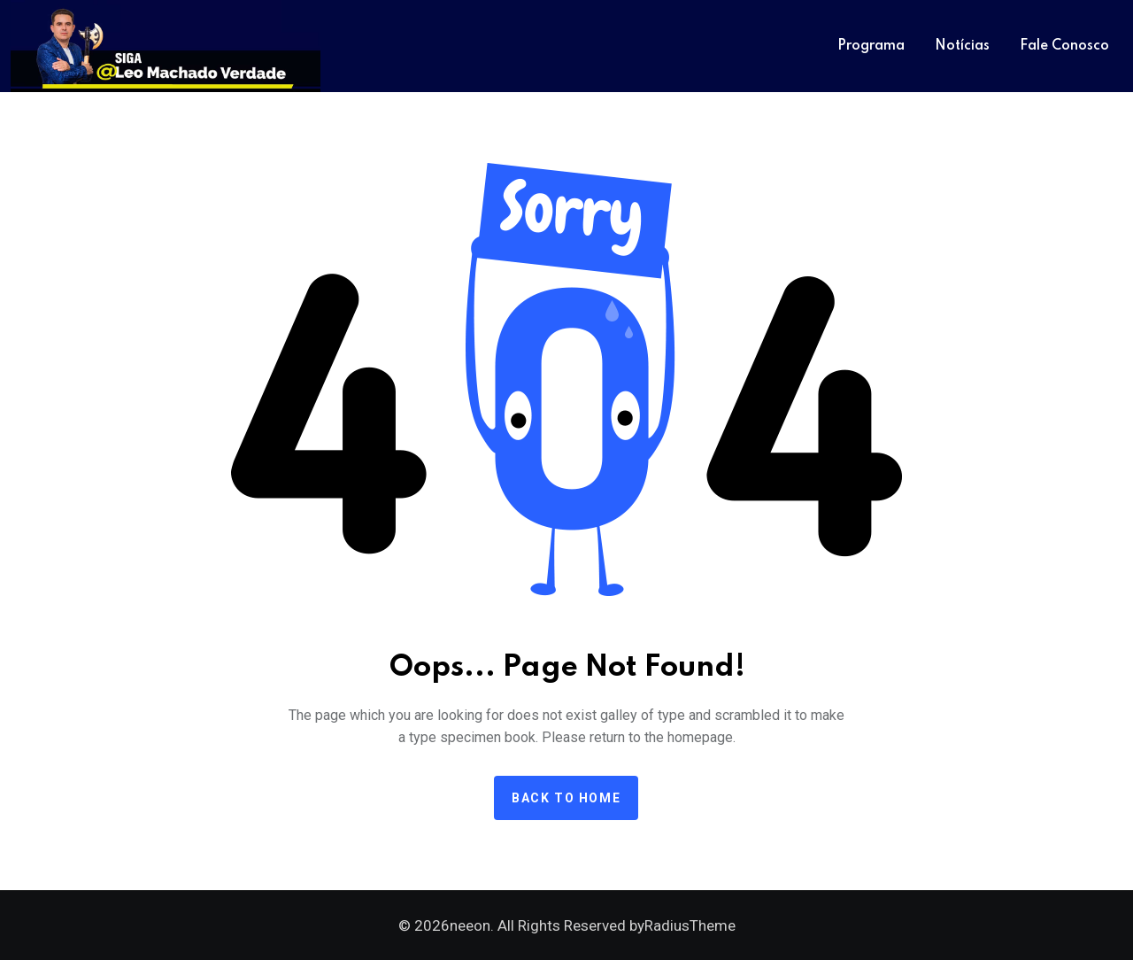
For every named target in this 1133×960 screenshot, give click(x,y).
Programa (871, 46)
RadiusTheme (690, 925)
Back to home (566, 798)
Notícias (962, 46)
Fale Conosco (1064, 46)
